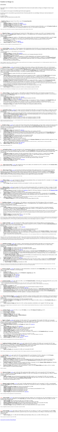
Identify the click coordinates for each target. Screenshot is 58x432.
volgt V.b (21, 249)
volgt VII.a (23, 159)
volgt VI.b (22, 142)
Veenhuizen (25, 190)
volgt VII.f (26, 391)
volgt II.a (21, 23)
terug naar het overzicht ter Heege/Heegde (8, 419)
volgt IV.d (23, 226)
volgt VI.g (21, 326)
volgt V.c (21, 257)
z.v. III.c (13, 243)
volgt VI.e (17, 276)
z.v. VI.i (11, 397)
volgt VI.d (17, 274)
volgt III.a (19, 41)
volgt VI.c (20, 143)
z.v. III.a (11, 67)
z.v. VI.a (13, 164)
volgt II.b (24, 24)
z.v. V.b (12, 280)
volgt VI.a (22, 130)
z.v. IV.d (11, 268)
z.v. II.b (12, 222)
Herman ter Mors (54, 190)
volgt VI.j (21, 337)
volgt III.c (21, 215)
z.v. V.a (13, 149)
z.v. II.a (11, 48)
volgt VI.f (33, 324)
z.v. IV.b (11, 124)
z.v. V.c (21, 343)
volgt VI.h (22, 335)
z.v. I (11, 33)
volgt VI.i (26, 336)
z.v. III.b (13, 109)
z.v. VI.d (15, 295)
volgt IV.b (22, 96)
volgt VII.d (26, 287)
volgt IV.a (20, 53)
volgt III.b (21, 42)
